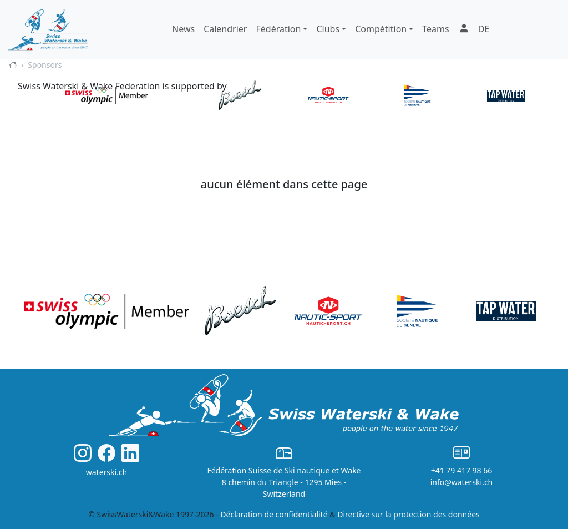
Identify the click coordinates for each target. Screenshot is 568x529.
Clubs (327, 29)
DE (484, 29)
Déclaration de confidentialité (273, 514)
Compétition (381, 29)
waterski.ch (107, 472)
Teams (435, 29)
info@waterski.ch (461, 482)
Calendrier (225, 29)
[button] (464, 29)
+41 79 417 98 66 (462, 470)
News (183, 29)
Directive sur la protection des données (408, 514)
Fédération (278, 29)
